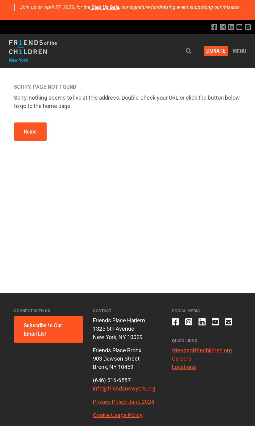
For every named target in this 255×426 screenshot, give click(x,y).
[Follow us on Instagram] (223, 27)
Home (30, 131)
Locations (184, 367)
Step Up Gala (105, 7)
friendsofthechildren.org (202, 350)
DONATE (216, 51)
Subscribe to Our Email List (43, 329)
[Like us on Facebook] (214, 27)
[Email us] (248, 27)
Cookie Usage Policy (118, 415)
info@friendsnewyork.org (124, 388)
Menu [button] (239, 51)
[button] (188, 51)
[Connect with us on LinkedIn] (231, 27)
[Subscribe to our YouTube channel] (239, 27)
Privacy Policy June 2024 (123, 402)
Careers (181, 358)
